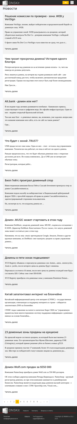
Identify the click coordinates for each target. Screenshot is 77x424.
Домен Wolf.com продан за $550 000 (28, 367)
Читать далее (11, 48)
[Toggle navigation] (72, 3)
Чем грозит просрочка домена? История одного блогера (36, 60)
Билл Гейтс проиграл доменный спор (29, 180)
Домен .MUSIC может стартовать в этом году (33, 220)
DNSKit (11, 3)
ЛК (66, 3)
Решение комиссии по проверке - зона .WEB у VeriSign (34, 17)
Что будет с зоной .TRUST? (21, 140)
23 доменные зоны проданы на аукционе (31, 332)
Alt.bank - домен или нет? (21, 101)
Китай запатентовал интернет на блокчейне (33, 294)
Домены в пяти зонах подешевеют (27, 257)
